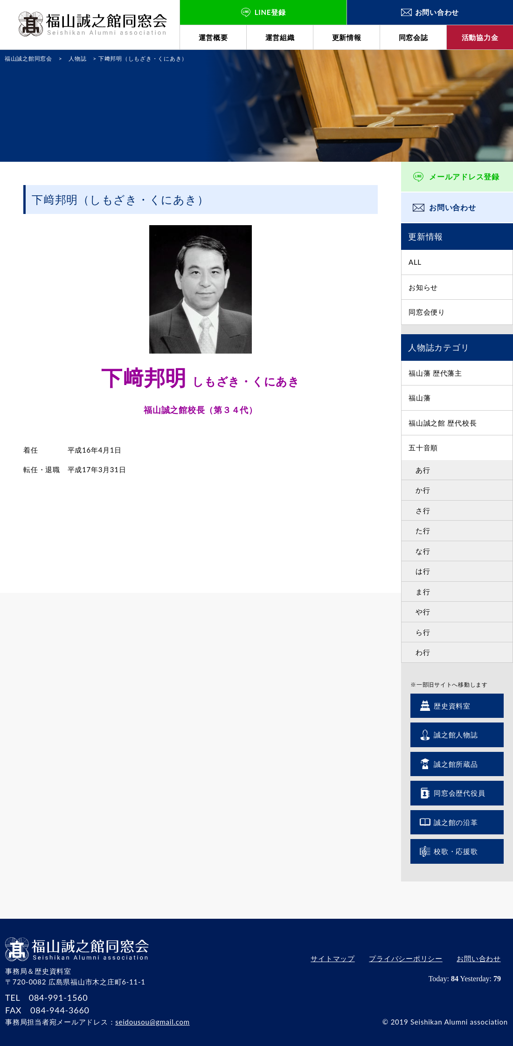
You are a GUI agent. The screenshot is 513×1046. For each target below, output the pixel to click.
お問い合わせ (452, 207)
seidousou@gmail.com (152, 1022)
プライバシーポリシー (406, 959)
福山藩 (419, 397)
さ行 (423, 510)
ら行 (423, 632)
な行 (423, 551)
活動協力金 (480, 37)
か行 (423, 490)
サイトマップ (333, 959)
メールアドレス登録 (464, 176)
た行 (423, 530)
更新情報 (346, 37)
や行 (423, 611)
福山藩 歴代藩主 (435, 373)
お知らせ (423, 287)
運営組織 (280, 37)
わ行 (423, 652)
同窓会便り (427, 312)
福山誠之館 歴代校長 (443, 423)
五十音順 (423, 447)
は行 (423, 571)
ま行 (423, 591)
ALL (415, 262)
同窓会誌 (413, 37)
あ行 (423, 470)
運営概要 (213, 37)
